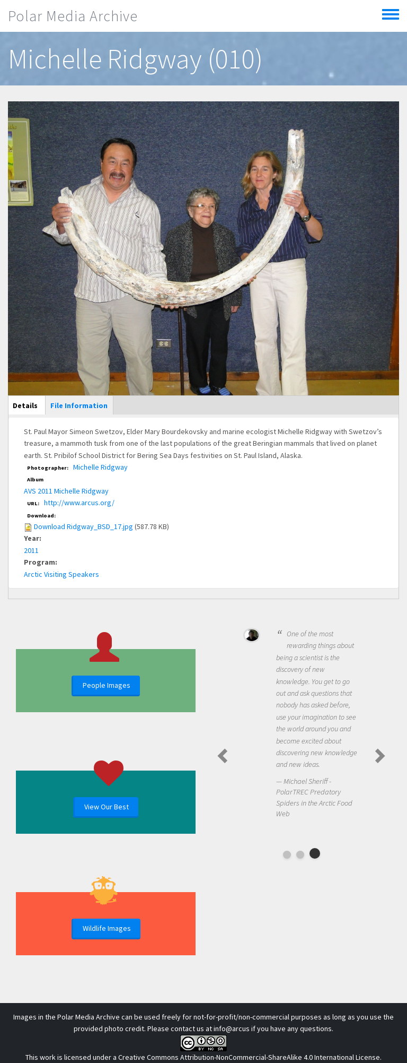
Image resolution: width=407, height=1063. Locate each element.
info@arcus (232, 1028)
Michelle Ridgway (100, 467)
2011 (31, 550)
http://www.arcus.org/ (79, 502)
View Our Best (106, 806)
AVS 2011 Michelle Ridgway (66, 491)
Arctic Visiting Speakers (61, 574)
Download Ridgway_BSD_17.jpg (83, 526)
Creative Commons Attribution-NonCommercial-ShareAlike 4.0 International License (249, 1057)
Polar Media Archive (73, 15)
